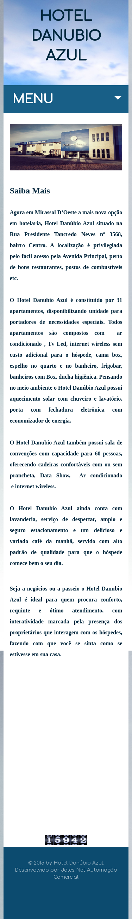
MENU (67, 102)
